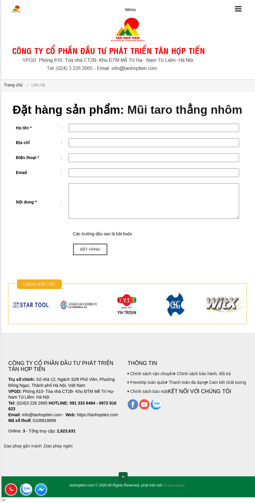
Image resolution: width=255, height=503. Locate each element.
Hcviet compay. (174, 485)
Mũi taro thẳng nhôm (184, 109)
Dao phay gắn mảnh (23, 446)
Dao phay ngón (58, 446)
